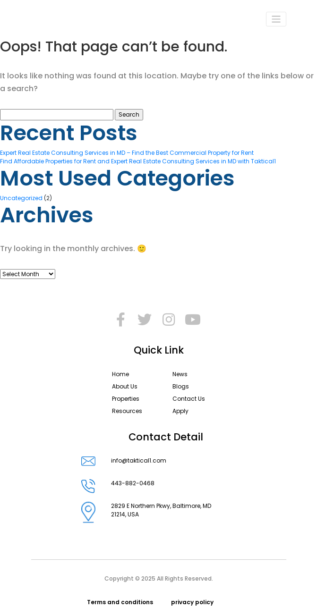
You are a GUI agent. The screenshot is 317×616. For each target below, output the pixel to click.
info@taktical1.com (138, 461)
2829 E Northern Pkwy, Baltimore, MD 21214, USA (161, 512)
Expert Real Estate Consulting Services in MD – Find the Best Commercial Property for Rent (127, 153)
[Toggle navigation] (276, 19)
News (180, 374)
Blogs (180, 386)
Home (120, 374)
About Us (124, 386)
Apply (180, 411)
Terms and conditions (120, 602)
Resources (127, 411)
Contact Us (188, 399)
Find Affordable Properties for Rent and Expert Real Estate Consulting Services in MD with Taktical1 (138, 161)
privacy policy (192, 602)
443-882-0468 (132, 486)
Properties (125, 399)
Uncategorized (21, 198)
